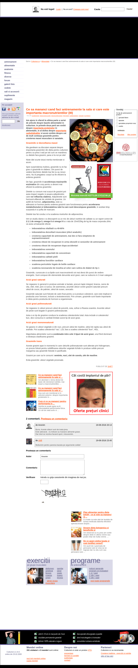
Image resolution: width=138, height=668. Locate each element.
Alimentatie (45, 61)
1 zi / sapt (93, 573)
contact (67, 660)
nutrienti (87, 115)
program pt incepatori (98, 571)
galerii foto (9, 84)
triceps (60, 578)
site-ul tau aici (107, 656)
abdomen (49, 568)
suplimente (9, 95)
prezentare (68, 653)
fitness (7, 73)
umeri (48, 578)
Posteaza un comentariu (54, 419)
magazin (8, 99)
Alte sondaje (131, 134)
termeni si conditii (71, 656)
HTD (90, 650)
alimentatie (35, 115)
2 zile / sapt (94, 575)
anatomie (8, 69)
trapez (60, 575)
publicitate (68, 658)
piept (59, 571)
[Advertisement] (60, 85)
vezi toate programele (100, 581)
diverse (7, 77)
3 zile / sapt (94, 578)
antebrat (49, 571)
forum (7, 80)
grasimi (81, 115)
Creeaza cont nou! (81, 9)
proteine (66, 115)
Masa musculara (45, 115)
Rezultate (121, 134)
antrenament (10, 62)
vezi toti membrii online (36, 658)
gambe (60, 568)
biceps (48, 573)
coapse (48, 575)
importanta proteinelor (44, 128)
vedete (7, 88)
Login (58, 9)
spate (59, 573)
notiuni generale (96, 568)
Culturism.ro (35, 61)
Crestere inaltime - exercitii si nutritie (116, 653)
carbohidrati (74, 115)
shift (110, 366)
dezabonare (6, 125)
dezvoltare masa (56, 115)
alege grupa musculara (51, 582)
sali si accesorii (11, 91)
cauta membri (32, 661)
